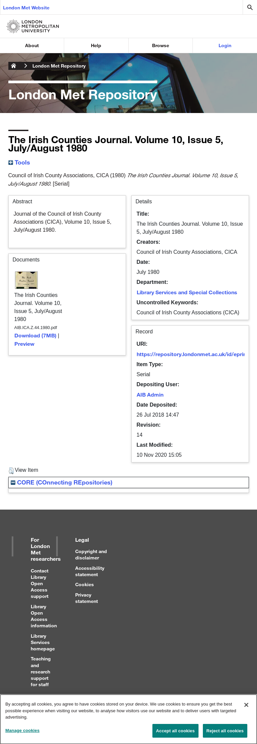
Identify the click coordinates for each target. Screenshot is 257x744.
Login (225, 45)
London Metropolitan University (13, 66)
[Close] (246, 708)
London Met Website (26, 7)
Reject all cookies (225, 733)
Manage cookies (22, 733)
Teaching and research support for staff (41, 671)
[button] (11, 470)
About (32, 45)
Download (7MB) (35, 335)
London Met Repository (59, 66)
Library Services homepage (43, 642)
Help (96, 45)
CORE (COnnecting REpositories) (61, 482)
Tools (19, 162)
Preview (24, 343)
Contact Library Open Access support (39, 583)
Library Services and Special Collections (187, 292)
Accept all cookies (175, 733)
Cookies (84, 584)
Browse (160, 45)
